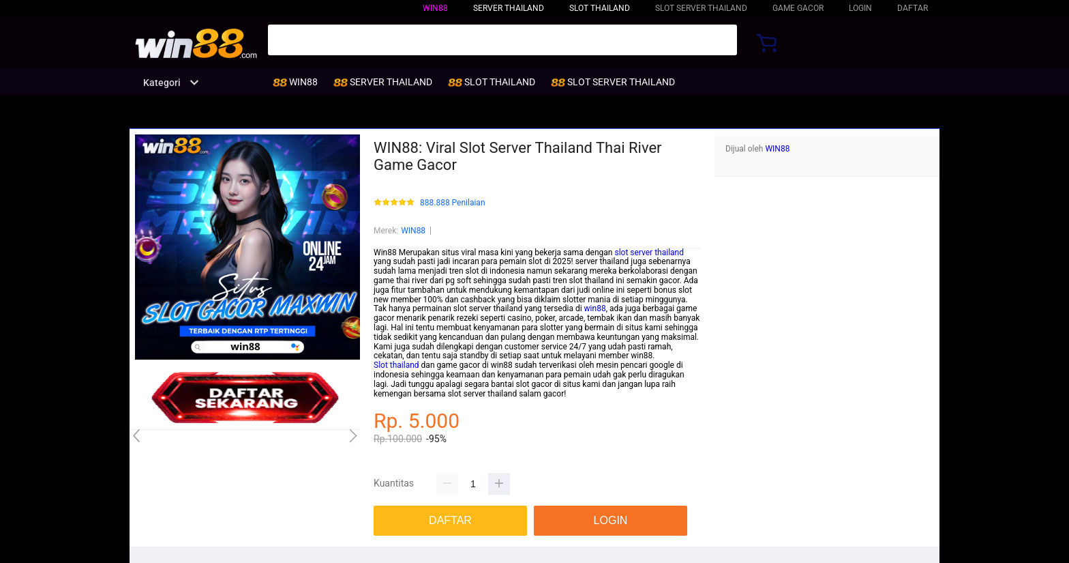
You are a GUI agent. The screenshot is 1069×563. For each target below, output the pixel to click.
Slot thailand (396, 365)
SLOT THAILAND (599, 8)
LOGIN (860, 8)
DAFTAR (912, 8)
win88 (595, 308)
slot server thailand (649, 252)
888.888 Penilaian (452, 203)
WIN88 (435, 8)
